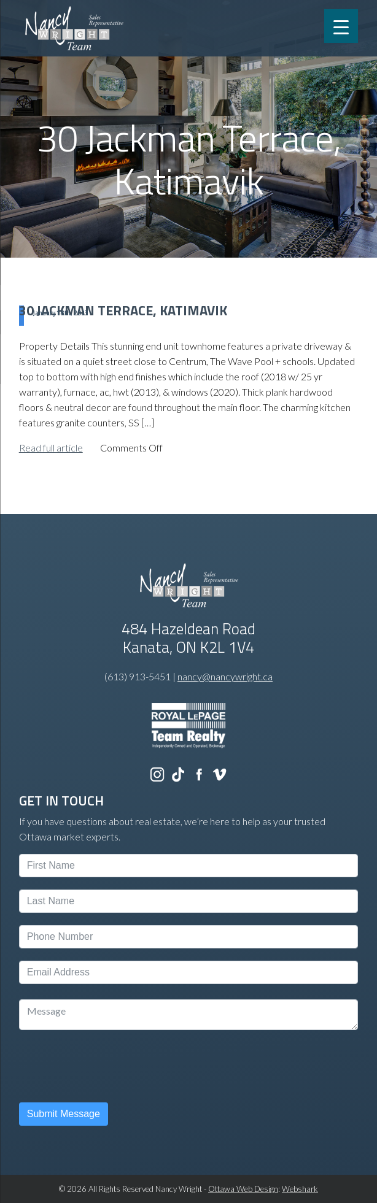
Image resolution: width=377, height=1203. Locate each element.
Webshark (300, 1189)
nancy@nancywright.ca (225, 676)
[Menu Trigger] (341, 26)
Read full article (51, 447)
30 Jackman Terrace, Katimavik (123, 310)
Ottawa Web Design (243, 1189)
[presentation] (112, 1066)
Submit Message (63, 1114)
